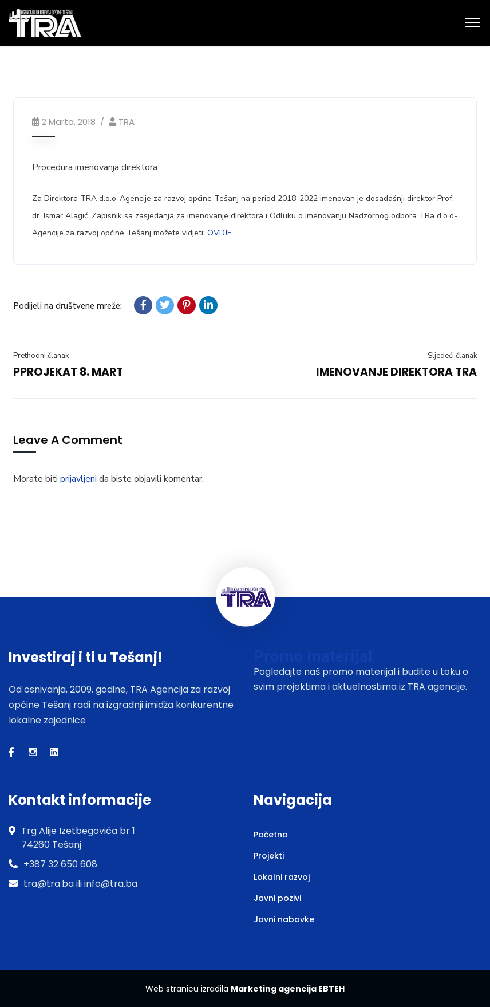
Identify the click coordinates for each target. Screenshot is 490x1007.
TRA (126, 122)
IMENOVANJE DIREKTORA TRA (396, 372)
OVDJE (219, 232)
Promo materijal (313, 656)
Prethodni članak (41, 356)
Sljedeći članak (452, 356)
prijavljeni (78, 479)
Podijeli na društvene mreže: (67, 306)
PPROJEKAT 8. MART (68, 372)
